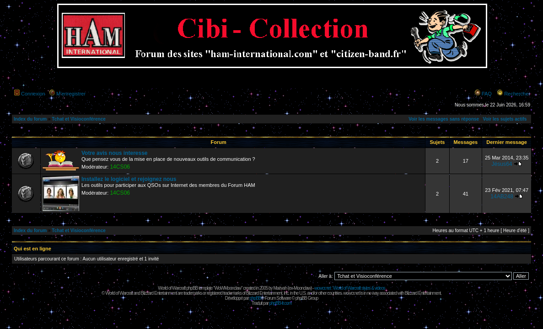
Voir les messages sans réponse (444, 119)
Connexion (33, 93)
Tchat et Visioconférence (78, 119)
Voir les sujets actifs (505, 119)
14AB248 (501, 196)
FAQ (487, 93)
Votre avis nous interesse (114, 153)
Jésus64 (502, 164)
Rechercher (517, 93)
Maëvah (280, 288)
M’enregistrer (71, 93)
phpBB (255, 298)
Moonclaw (302, 288)
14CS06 (120, 167)
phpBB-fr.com (280, 303)
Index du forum (30, 119)
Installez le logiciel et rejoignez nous (128, 179)
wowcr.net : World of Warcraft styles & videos (349, 288)
